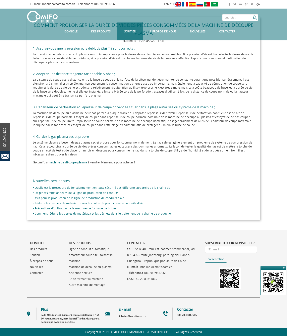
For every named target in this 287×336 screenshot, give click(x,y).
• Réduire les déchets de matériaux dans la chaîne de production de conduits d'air (88, 203)
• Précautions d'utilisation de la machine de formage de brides (74, 208)
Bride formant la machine (86, 279)
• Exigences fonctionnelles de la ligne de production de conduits (76, 193)
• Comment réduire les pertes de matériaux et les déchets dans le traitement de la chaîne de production (103, 213)
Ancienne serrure (80, 273)
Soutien (130, 31)
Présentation (215, 259)
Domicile (71, 31)
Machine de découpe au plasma (90, 267)
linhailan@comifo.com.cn (58, 4)
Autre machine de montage (87, 285)
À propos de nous (163, 31)
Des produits (101, 31)
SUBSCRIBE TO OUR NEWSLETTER (230, 243)
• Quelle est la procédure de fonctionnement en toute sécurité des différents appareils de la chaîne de (101, 187)
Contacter (227, 31)
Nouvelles (197, 31)
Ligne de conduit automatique (89, 249)
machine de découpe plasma (67, 162)
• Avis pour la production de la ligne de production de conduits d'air (78, 198)
